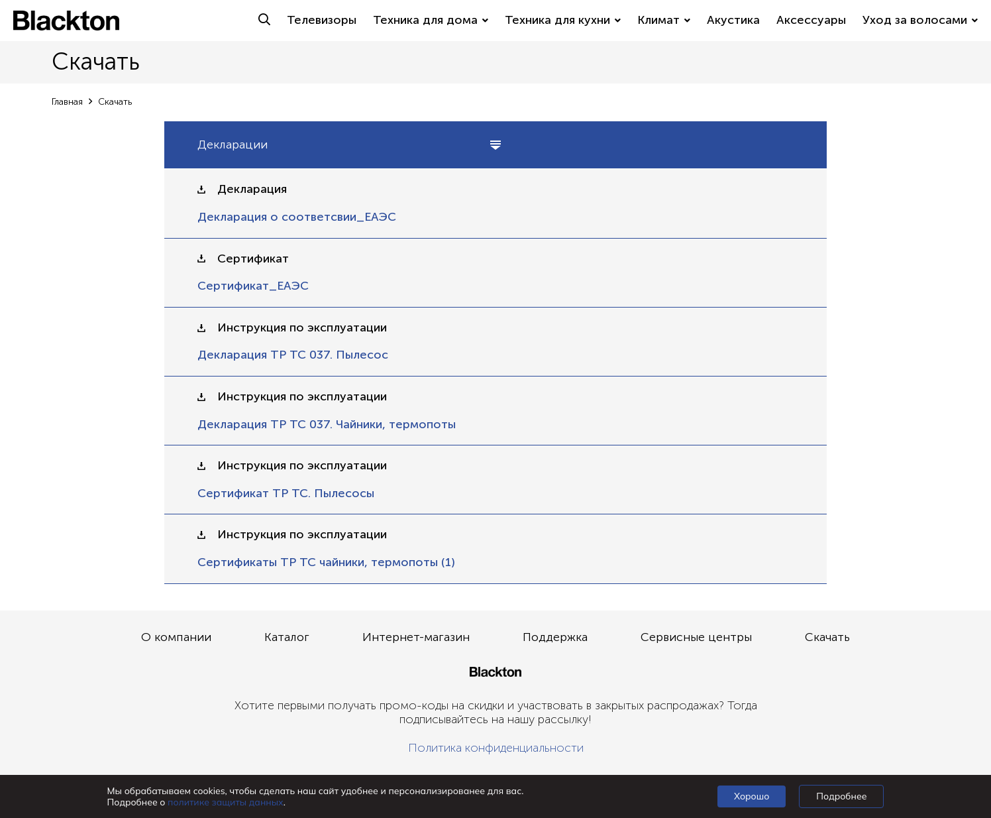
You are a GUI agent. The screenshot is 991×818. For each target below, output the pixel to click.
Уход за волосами (920, 20)
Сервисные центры (696, 637)
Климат (663, 20)
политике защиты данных (226, 802)
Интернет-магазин (416, 637)
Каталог (286, 637)
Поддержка (555, 637)
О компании (176, 637)
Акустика (733, 20)
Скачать (827, 637)
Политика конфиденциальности (496, 747)
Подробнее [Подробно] (841, 796)
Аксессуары (811, 20)
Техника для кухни (563, 20)
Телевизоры (321, 20)
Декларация (252, 189)
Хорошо (751, 796)
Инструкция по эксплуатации (302, 328)
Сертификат (253, 259)
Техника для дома (430, 20)
